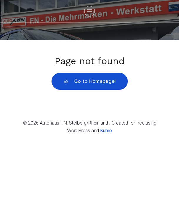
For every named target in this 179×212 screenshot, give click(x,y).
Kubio (106, 130)
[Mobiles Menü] (89, 11)
